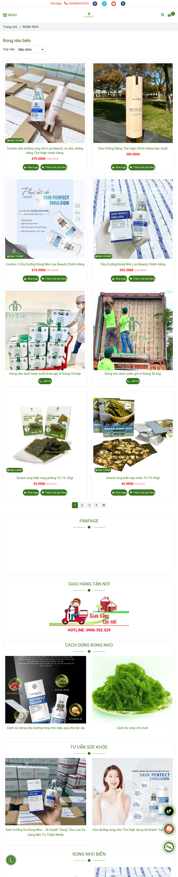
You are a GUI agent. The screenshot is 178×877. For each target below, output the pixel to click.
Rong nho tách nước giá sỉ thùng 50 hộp (133, 374)
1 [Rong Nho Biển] (75, 505)
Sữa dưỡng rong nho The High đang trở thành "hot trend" (132, 830)
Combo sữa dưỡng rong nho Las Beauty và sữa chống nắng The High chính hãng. (45, 151)
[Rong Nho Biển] (171, 15)
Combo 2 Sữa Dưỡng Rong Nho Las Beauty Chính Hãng (45, 264)
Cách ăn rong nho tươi (132, 728)
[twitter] (104, 3)
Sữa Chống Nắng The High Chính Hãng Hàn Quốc (133, 148)
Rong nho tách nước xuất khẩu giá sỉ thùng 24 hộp (45, 374)
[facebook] (95, 3)
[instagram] (123, 3)
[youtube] (114, 3)
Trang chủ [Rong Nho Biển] (10, 27)
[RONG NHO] (89, 15)
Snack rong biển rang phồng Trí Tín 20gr (45, 478)
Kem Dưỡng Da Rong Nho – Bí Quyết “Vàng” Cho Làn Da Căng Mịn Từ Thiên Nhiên (46, 832)
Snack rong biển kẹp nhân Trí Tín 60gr (133, 478)
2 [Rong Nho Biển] (82, 505)
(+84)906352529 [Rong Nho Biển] (76, 3)
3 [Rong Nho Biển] (89, 505)
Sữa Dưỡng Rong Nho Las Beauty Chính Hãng (132, 264)
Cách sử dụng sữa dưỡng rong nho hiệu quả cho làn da (46, 728)
